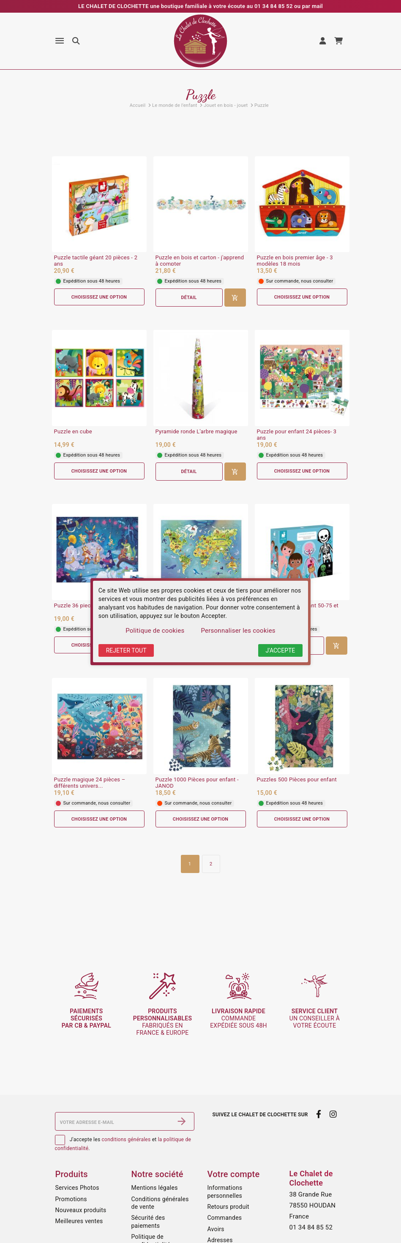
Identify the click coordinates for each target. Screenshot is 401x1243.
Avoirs (215, 1229)
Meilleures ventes (79, 1221)
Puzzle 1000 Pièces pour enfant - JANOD (197, 784)
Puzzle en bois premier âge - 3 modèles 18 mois (295, 261)
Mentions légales (154, 1187)
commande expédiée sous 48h (238, 1018)
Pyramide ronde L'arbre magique (196, 432)
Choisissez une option (99, 297)
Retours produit (228, 1206)
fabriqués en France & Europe (162, 1022)
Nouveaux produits (80, 1210)
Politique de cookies (154, 630)
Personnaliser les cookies (238, 630)
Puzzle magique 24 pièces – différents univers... (89, 784)
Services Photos (77, 1187)
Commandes (224, 1217)
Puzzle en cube (73, 432)
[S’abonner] (181, 1121)
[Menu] (59, 41)
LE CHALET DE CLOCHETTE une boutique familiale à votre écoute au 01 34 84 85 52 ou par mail (200, 6)
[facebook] (318, 1114)
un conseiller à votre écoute (314, 1018)
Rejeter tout (126, 650)
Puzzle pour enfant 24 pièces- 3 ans (297, 435)
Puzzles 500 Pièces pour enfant (297, 780)
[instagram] (333, 1114)
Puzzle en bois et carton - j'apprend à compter (199, 261)
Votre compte (233, 1174)
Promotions (71, 1199)
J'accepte (280, 650)
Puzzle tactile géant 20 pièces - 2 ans (96, 261)
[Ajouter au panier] (235, 297)
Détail (189, 298)
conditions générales (126, 1139)
